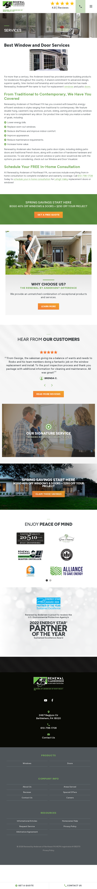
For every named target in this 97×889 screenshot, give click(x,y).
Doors (70, 767)
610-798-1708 (85, 175)
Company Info (48, 782)
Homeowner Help (70, 828)
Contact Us (48, 737)
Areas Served (70, 792)
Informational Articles (27, 828)
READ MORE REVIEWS (48, 394)
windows (68, 86)
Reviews (27, 797)
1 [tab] (46, 581)
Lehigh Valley (61, 179)
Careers (70, 803)
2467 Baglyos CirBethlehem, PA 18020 (48, 717)
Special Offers (70, 797)
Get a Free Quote (48, 214)
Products (48, 758)
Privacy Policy (70, 833)
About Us (27, 792)
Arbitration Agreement (27, 839)
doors (87, 86)
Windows (27, 767)
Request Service (27, 833)
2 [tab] (50, 581)
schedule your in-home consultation (32, 179)
